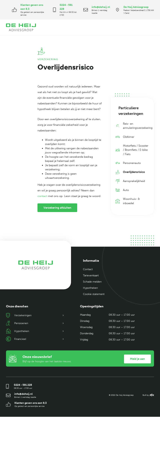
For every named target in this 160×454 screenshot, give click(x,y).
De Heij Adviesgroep (136, 7)
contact (42, 196)
